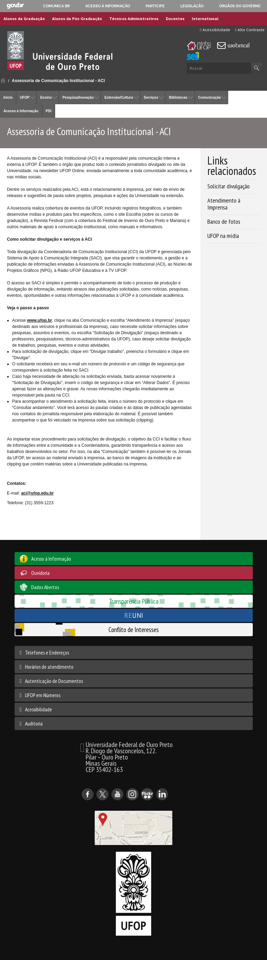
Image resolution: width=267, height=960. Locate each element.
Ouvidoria (40, 572)
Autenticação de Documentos (54, 680)
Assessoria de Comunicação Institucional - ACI (58, 80)
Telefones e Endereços (47, 652)
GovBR (15, 5)
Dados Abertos (45, 587)
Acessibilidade (215, 29)
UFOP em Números (42, 695)
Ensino (46, 97)
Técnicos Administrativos (133, 18)
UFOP (24, 97)
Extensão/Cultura (118, 97)
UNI (133, 615)
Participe (155, 5)
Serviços (151, 97)
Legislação (192, 5)
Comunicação (209, 97)
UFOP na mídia (223, 236)
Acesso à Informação (20, 111)
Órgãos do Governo (240, 5)
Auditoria (34, 723)
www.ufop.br (39, 320)
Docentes (175, 18)
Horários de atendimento (49, 666)
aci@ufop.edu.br (37, 493)
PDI (49, 111)
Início (3, 80)
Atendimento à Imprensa (223, 203)
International (205, 18)
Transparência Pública (133, 601)
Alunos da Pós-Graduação (77, 18)
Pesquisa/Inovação (78, 97)
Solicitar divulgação (228, 186)
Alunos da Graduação (24, 18)
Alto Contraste (250, 29)
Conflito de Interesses (134, 629)
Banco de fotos (223, 221)
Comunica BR (56, 5)
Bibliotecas (178, 97)
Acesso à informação (107, 5)
